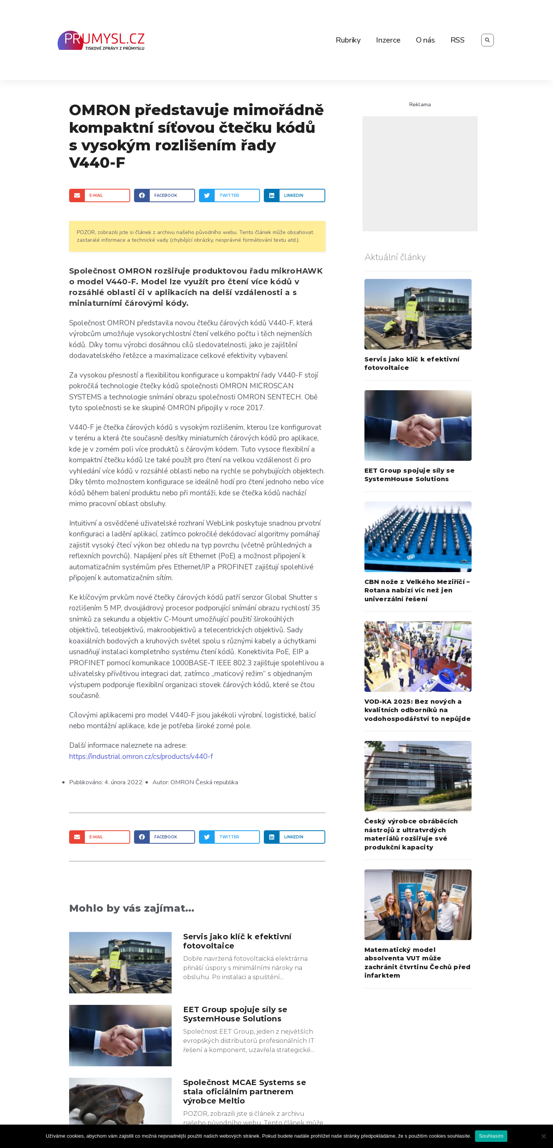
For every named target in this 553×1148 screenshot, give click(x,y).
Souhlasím (491, 1136)
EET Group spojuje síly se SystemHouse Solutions (235, 1013)
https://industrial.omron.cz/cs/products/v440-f (141, 756)
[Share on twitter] (229, 195)
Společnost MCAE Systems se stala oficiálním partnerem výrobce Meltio (244, 1091)
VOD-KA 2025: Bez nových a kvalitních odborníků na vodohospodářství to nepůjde (417, 710)
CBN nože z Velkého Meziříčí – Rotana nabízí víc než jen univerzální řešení (417, 590)
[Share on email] (99, 195)
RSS (457, 40)
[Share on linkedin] (294, 195)
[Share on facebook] (164, 195)
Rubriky (348, 40)
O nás (425, 40)
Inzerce (388, 40)
